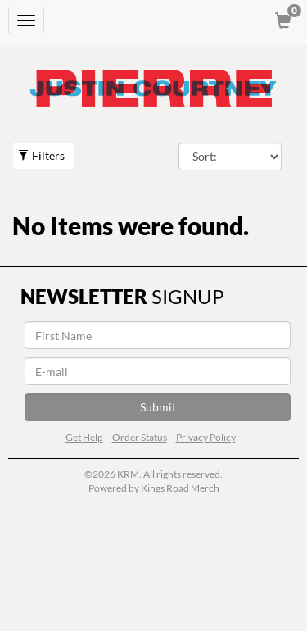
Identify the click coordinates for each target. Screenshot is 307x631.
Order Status (139, 437)
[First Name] (158, 335)
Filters (41, 155)
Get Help (84, 437)
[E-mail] (158, 371)
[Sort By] (230, 156)
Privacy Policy (206, 437)
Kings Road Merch (180, 488)
